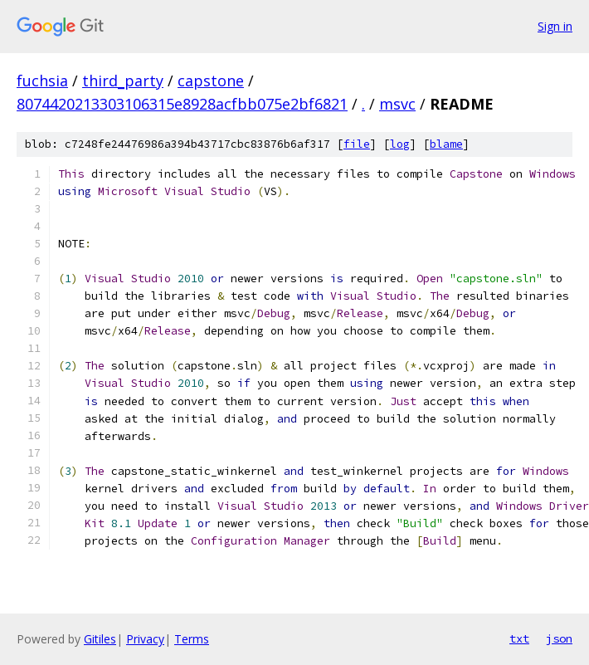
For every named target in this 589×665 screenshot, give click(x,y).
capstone (211, 80)
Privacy (145, 639)
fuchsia (42, 80)
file (356, 144)
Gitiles (100, 639)
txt (519, 638)
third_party (122, 80)
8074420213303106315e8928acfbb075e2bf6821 (182, 104)
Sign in (555, 26)
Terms (191, 639)
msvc (397, 104)
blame (446, 144)
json (559, 638)
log (400, 144)
